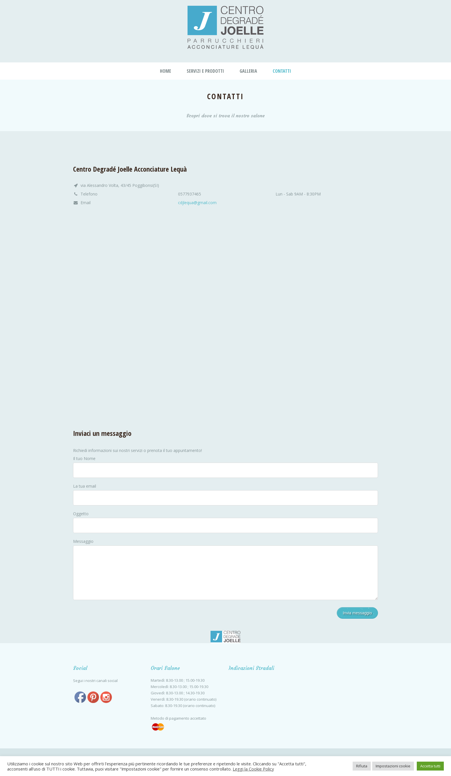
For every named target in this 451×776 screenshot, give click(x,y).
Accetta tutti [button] (430, 766)
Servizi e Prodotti (205, 71)
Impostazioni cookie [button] (393, 766)
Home (165, 71)
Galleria (248, 71)
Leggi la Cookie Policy (253, 768)
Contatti (282, 71)
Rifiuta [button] (361, 766)
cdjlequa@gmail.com (197, 202)
